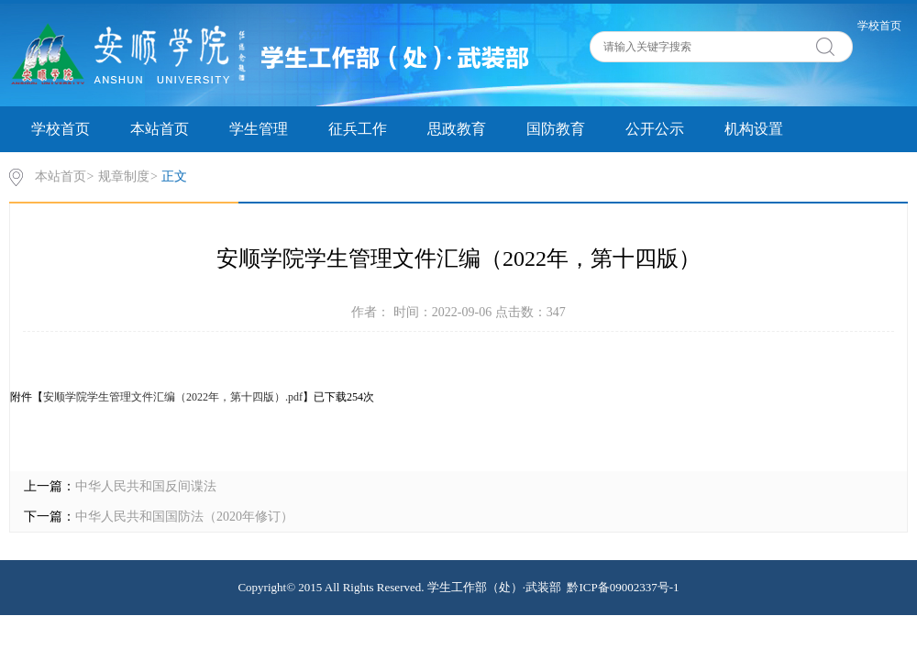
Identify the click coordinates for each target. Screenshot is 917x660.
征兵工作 (357, 129)
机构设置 (753, 129)
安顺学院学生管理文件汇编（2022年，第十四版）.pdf (173, 396)
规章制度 (123, 176)
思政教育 (456, 129)
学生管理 (258, 129)
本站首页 (159, 129)
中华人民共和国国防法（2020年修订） (184, 516)
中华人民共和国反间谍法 (145, 486)
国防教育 (555, 129)
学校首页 (879, 25)
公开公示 (654, 129)
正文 (174, 176)
